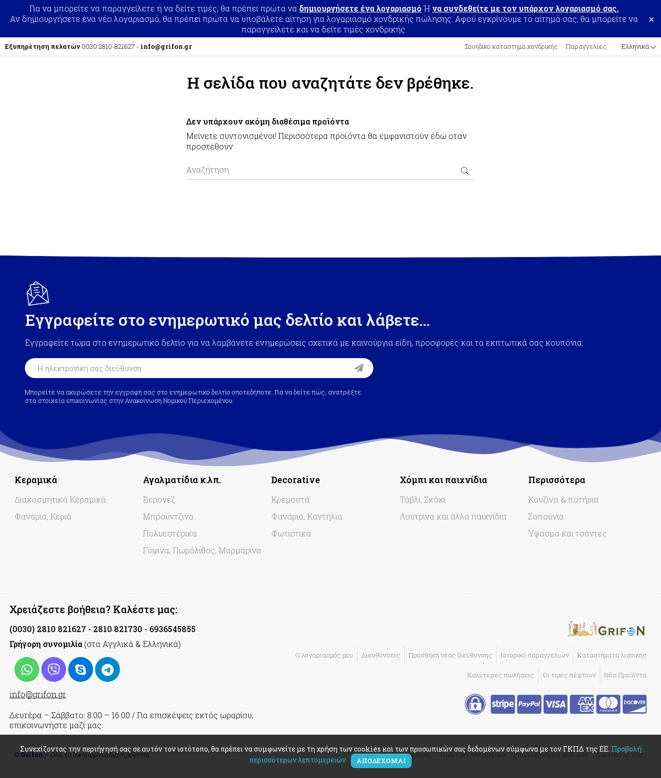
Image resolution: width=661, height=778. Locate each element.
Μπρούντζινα (168, 516)
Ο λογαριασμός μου (324, 654)
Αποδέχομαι (381, 760)
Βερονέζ (159, 499)
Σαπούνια (546, 516)
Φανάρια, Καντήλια (306, 516)
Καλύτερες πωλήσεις (500, 674)
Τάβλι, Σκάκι (422, 499)
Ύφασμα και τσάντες (567, 533)
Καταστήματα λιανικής (612, 654)
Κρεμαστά (290, 499)
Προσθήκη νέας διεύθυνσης (450, 654)
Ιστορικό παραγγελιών (535, 654)
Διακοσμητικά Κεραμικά (60, 499)
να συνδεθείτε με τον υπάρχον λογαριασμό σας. (525, 8)
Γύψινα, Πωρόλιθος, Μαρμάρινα (202, 550)
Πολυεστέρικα (170, 533)
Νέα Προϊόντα (625, 674)
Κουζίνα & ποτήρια (563, 499)
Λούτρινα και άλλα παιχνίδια (453, 516)
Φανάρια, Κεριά (43, 516)
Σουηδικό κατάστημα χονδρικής (511, 46)
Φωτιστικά (291, 533)
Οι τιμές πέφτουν (569, 674)
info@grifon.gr (37, 694)
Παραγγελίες (586, 46)
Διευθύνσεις (380, 654)
